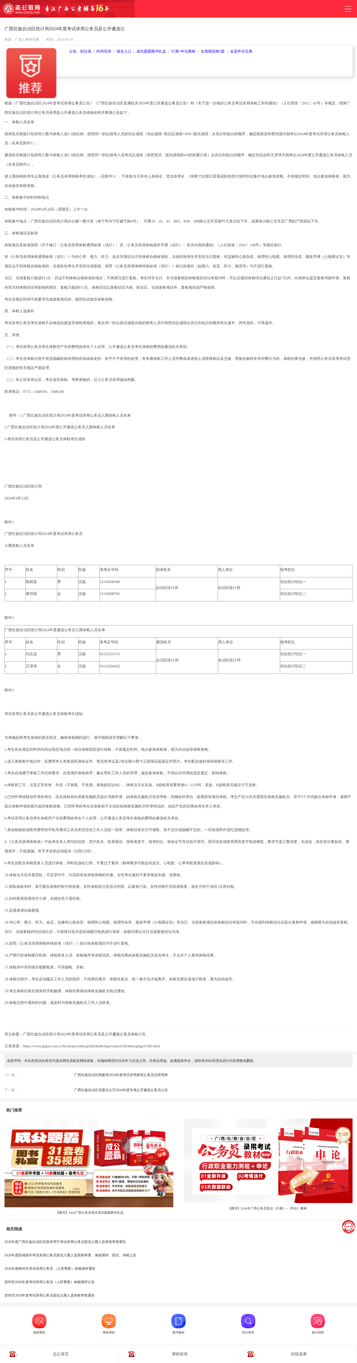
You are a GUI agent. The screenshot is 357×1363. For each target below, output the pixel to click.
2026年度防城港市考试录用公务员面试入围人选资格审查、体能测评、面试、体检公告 (70, 1255)
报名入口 (124, 51)
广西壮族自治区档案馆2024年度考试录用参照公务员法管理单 (121, 1075)
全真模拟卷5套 (213, 51)
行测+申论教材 (183, 51)
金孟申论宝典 (241, 51)
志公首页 (61, 1354)
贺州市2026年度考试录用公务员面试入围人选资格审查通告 (49, 1295)
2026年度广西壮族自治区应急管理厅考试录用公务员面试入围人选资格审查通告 (65, 1242)
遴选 (116, 1034)
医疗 (93, 932)
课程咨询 (180, 1354)
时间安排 (103, 51)
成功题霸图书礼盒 (151, 51)
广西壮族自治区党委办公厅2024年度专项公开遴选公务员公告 (121, 1090)
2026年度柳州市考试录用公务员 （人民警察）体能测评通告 (50, 1268)
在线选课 (299, 1354)
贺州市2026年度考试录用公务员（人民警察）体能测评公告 (49, 1282)
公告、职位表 (80, 51)
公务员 (77, 103)
